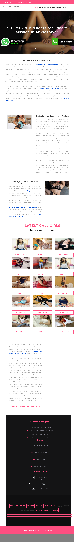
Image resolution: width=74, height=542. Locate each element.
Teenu (42, 312)
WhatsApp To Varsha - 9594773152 (37, 538)
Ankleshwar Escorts (41, 466)
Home (36, 7)
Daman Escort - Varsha (47, 510)
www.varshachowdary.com (25, 407)
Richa (42, 255)
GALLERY (30, 506)
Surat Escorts (41, 459)
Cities (65, 7)
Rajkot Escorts (41, 456)
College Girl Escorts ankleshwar (41, 430)
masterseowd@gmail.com (25, 2)
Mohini (42, 274)
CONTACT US (49, 506)
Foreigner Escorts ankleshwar (41, 434)
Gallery (46, 7)
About (41, 7)
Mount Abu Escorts (41, 452)
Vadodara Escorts (41, 463)
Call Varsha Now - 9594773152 (37, 530)
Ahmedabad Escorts (41, 445)
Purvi (42, 293)
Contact (59, 7)
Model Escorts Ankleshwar (41, 427)
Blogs (52, 7)
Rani (42, 332)
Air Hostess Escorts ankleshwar (41, 437)
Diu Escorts (41, 449)
